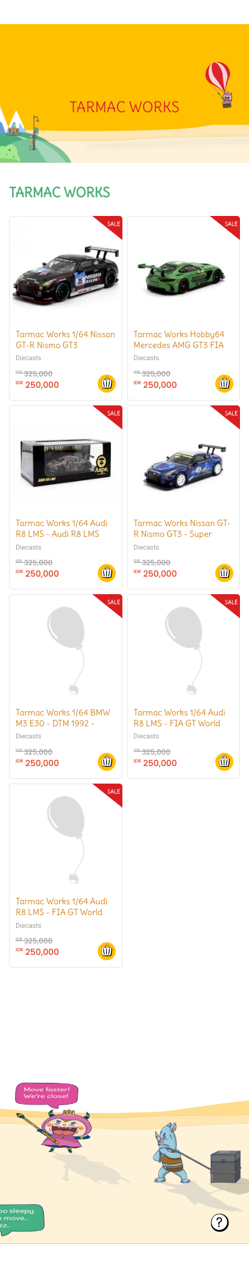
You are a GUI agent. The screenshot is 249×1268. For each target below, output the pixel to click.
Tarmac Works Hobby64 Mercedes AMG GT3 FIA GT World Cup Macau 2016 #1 (179, 351)
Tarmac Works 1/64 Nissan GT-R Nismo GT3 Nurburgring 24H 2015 (65, 345)
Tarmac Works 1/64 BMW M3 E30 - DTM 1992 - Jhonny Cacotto (63, 723)
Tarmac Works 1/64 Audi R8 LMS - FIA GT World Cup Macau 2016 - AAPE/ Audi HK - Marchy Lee (181, 729)
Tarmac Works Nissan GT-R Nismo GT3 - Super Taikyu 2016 (182, 534)
